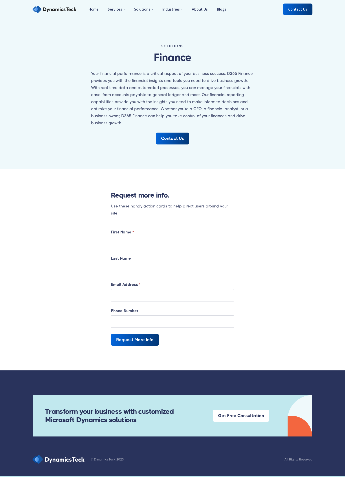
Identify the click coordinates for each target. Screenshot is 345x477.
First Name (122, 232)
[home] (54, 9)
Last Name (121, 258)
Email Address (125, 284)
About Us (200, 9)
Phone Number (124, 311)
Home (93, 9)
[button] (116, 9)
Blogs (221, 9)
